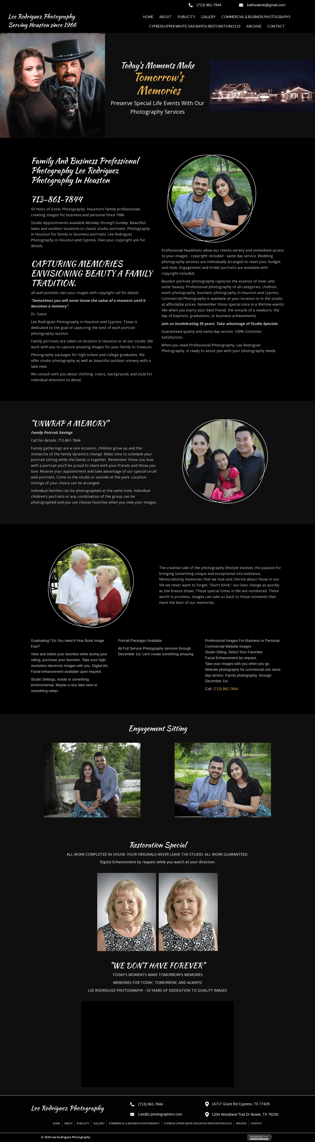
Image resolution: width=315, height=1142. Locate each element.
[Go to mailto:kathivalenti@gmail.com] (273, 5)
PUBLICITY (83, 1123)
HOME (56, 1123)
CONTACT (256, 1123)
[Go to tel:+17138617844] (210, 5)
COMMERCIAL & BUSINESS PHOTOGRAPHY (134, 1123)
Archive (241, 1123)
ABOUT (68, 1123)
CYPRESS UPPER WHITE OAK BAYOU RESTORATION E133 (197, 1123)
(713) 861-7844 (225, 689)
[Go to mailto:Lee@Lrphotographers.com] (163, 1114)
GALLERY (98, 1123)
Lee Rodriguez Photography (41, 16)
